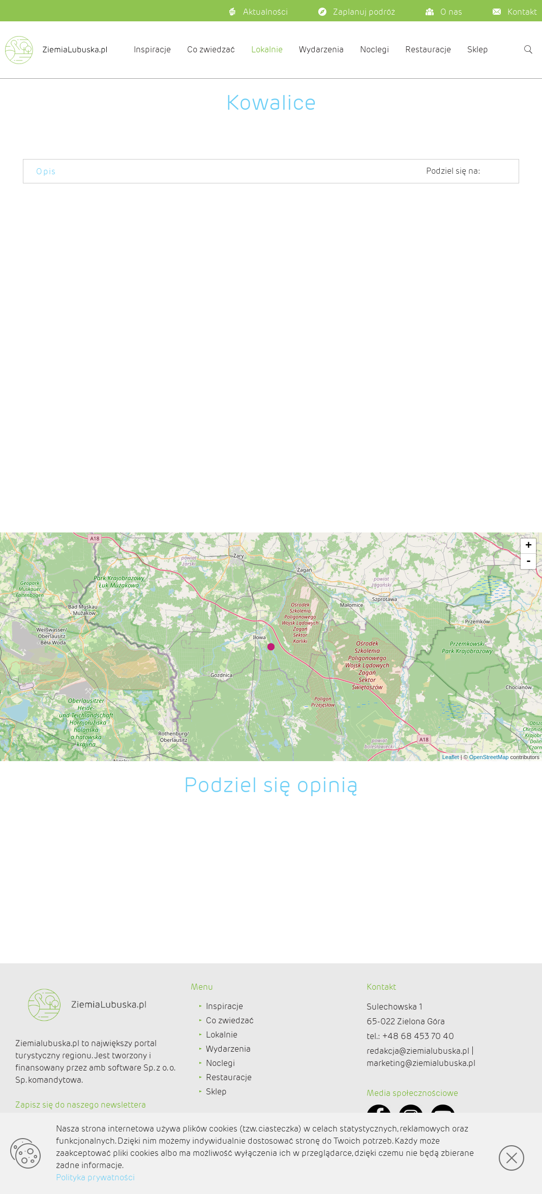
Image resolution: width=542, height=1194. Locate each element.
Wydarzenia (321, 49)
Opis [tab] (46, 171)
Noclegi (374, 49)
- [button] (528, 561)
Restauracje (428, 49)
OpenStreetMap (489, 757)
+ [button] (528, 546)
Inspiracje (152, 49)
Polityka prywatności (95, 1177)
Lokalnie (267, 49)
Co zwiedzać (211, 49)
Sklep (477, 49)
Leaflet (450, 757)
